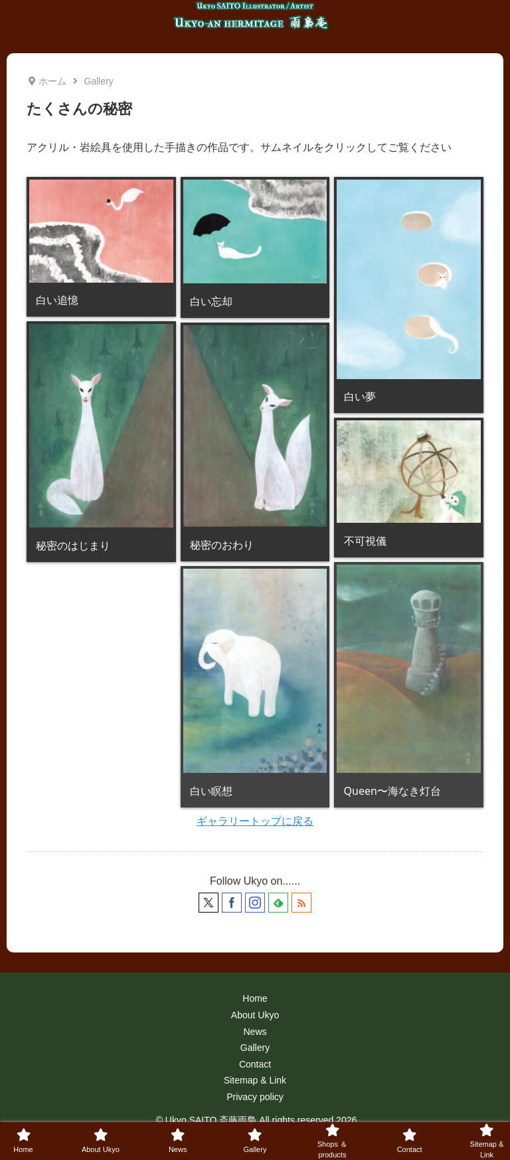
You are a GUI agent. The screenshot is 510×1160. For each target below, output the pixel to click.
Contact (255, 1064)
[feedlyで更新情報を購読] (278, 903)
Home (254, 998)
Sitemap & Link (255, 1080)
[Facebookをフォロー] (232, 903)
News (254, 1031)
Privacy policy (255, 1096)
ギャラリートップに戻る (255, 821)
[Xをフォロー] (208, 903)
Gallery (255, 1047)
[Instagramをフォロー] (255, 903)
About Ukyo (255, 1015)
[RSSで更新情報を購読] (301, 903)
